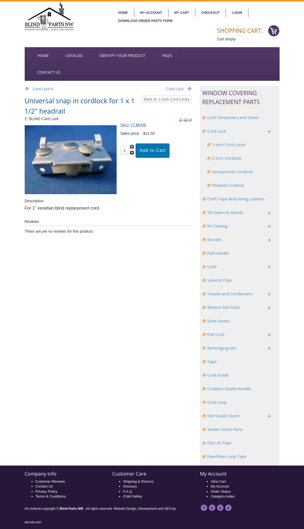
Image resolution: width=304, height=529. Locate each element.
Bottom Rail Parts (223, 307)
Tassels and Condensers (230, 293)
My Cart (181, 13)
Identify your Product (122, 55)
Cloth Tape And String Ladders (236, 198)
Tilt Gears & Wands (225, 212)
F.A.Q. (128, 491)
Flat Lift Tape (219, 442)
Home (123, 13)
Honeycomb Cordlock (232, 171)
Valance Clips (219, 280)
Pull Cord (215, 334)
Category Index (223, 496)
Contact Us (44, 486)
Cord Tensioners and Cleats (233, 117)
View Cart (218, 481)
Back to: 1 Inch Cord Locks (166, 99)
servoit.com (33, 522)
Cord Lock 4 (43, 89)
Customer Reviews (50, 481)
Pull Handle (218, 253)
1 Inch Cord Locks (228, 144)
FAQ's (167, 55)
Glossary (130, 486)
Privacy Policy (46, 491)
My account (151, 13)
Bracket (214, 239)
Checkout (210, 13)
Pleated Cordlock (228, 185)
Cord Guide (218, 375)
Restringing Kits (221, 348)
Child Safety (132, 496)
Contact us (48, 72)
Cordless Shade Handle (229, 388)
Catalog (74, 55)
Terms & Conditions (51, 496)
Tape (211, 361)
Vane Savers (218, 320)
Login (237, 13)
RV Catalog (217, 226)
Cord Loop (217, 402)
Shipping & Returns (138, 481)
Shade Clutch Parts (225, 429)
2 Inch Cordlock (226, 158)
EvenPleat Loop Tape (227, 456)
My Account (220, 486)
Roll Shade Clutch (223, 415)
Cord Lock (175, 89)
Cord (211, 266)
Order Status (221, 491)
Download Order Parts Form (145, 21)
